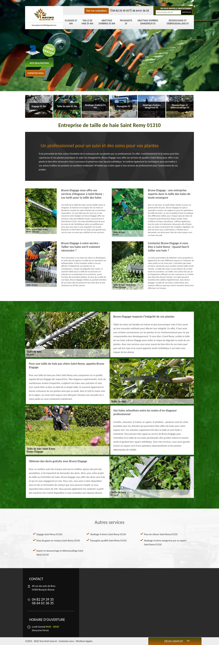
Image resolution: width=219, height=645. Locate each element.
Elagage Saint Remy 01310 (49, 534)
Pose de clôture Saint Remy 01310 (160, 534)
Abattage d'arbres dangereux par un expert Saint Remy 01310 (165, 542)
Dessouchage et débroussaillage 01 (178, 22)
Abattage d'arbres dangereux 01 (147, 22)
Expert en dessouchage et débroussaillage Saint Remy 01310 (59, 552)
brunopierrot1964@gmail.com (44, 25)
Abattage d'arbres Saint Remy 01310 (108, 534)
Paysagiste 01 (126, 22)
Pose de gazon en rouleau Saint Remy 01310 (58, 540)
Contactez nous (36, 73)
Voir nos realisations (96, 10)
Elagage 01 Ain (71, 22)
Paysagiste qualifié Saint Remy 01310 (108, 540)
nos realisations (39, 63)
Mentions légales (84, 641)
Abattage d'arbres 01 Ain (107, 22)
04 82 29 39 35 (121, 10)
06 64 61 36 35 (140, 10)
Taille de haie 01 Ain (87, 22)
